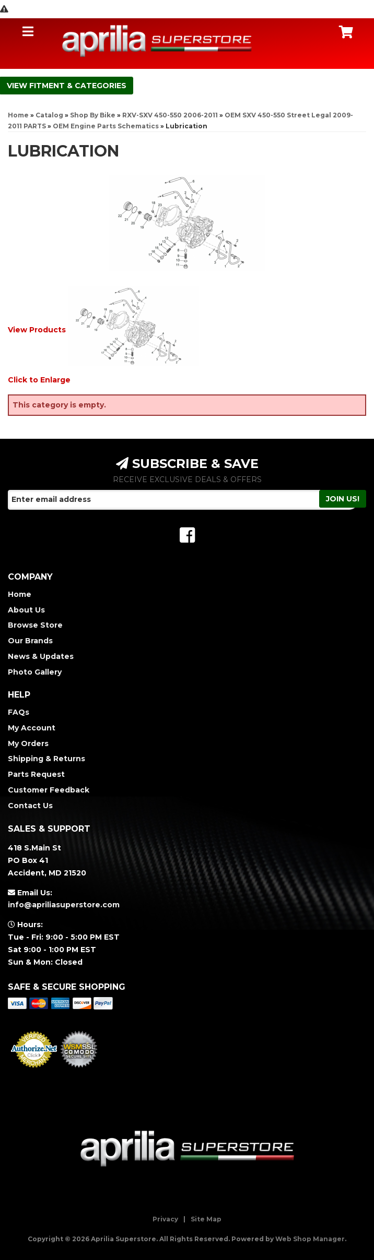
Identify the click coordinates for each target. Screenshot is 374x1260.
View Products (37, 329)
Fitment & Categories (77, 85)
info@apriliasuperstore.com (64, 904)
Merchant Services (34, 1070)
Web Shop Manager (310, 1239)
